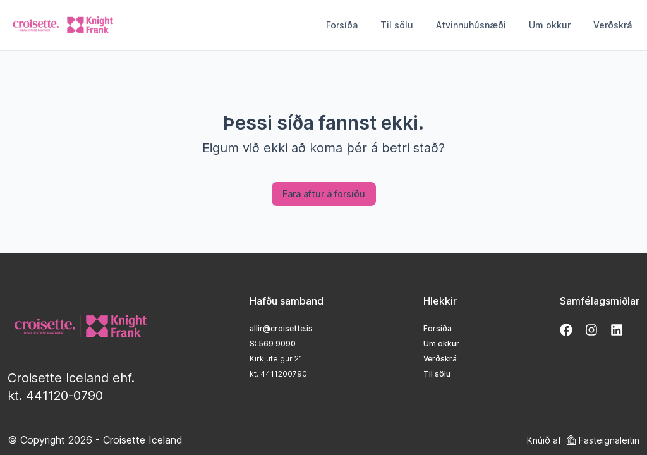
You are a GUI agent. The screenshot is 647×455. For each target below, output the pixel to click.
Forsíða (342, 25)
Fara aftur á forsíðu (323, 193)
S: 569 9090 (273, 343)
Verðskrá (612, 25)
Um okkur (550, 25)
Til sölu (396, 25)
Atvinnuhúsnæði (471, 25)
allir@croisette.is (281, 328)
